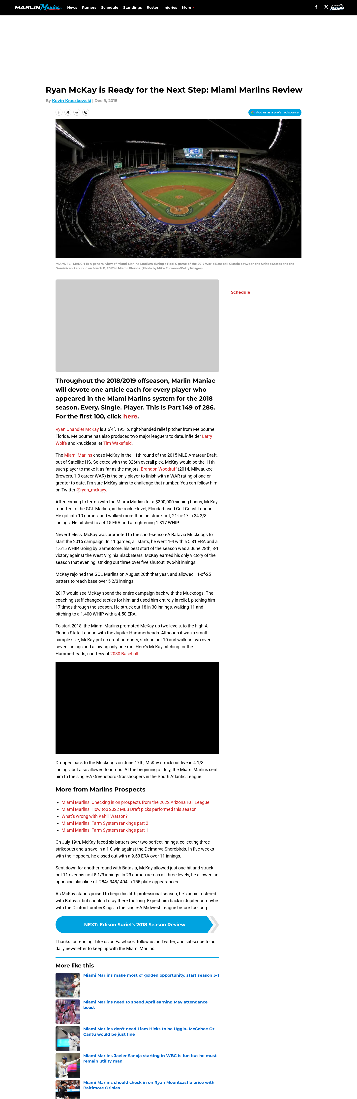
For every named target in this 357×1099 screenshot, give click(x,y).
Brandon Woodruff (159, 469)
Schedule (109, 7)
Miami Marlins (78, 455)
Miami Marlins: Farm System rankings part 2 (104, 823)
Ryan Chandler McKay (77, 429)
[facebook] (316, 7)
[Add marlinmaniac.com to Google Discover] (274, 112)
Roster (152, 7)
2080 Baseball (124, 653)
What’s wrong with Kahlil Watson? (94, 816)
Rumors (89, 7)
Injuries (170, 7)
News (72, 7)
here (130, 416)
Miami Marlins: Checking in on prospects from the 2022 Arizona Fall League (135, 802)
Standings (132, 7)
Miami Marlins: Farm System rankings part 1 (104, 830)
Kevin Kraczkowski (71, 100)
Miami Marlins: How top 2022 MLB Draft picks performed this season (129, 809)
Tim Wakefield (117, 443)
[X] (326, 7)
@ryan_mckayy (91, 489)
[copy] (85, 112)
